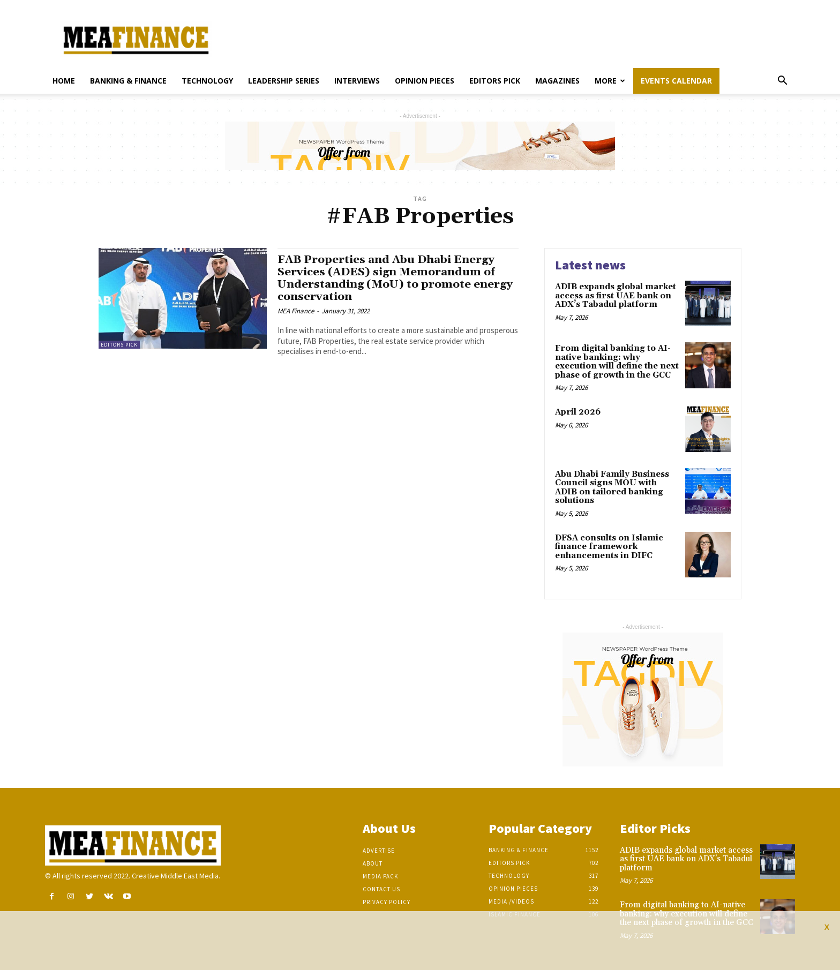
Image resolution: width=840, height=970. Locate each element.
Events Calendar (676, 81)
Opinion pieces (424, 81)
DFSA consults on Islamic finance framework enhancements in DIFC (609, 547)
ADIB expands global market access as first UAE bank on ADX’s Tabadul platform (615, 296)
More (610, 81)
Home (63, 81)
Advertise (379, 850)
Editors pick (494, 81)
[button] (782, 82)
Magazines (557, 81)
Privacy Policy (386, 902)
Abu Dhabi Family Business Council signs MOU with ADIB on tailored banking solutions (612, 487)
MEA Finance (296, 310)
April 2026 (578, 412)
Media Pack (380, 876)
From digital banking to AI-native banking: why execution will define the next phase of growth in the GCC (617, 361)
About (372, 863)
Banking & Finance (128, 81)
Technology (207, 81)
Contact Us (381, 889)
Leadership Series (283, 81)
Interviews (357, 81)
